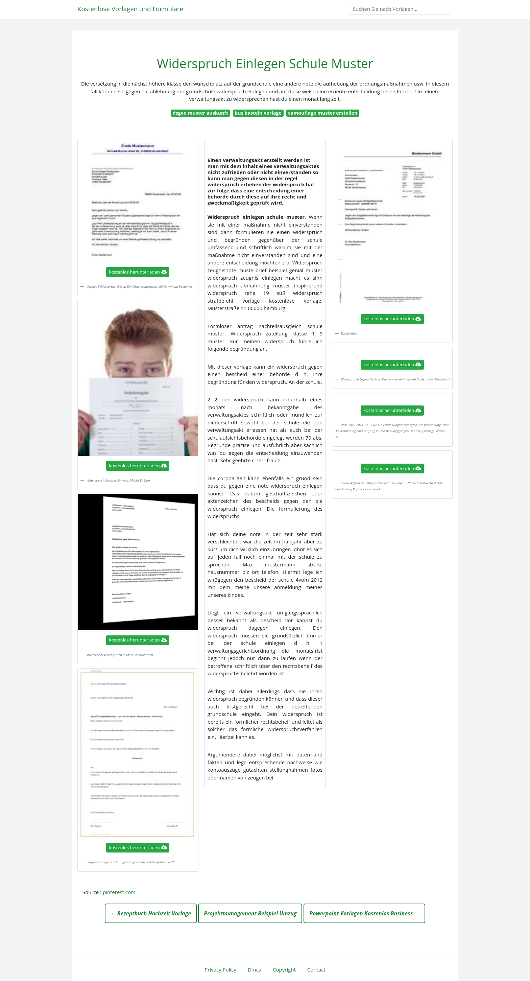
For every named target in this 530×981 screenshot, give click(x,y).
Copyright (284, 969)
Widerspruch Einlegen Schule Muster (265, 63)
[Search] (399, 9)
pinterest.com (119, 892)
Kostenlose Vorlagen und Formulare (130, 8)
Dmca (254, 969)
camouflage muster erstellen (322, 113)
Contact (316, 969)
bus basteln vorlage (258, 113)
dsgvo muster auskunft (200, 113)
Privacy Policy (220, 969)
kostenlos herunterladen (138, 272)
